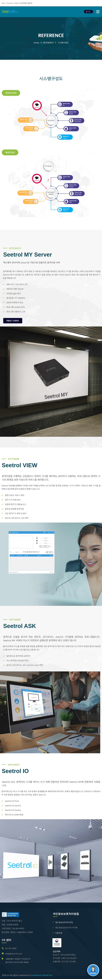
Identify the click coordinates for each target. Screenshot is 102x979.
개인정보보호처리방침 (64, 922)
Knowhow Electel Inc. (42, 975)
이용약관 (58, 932)
